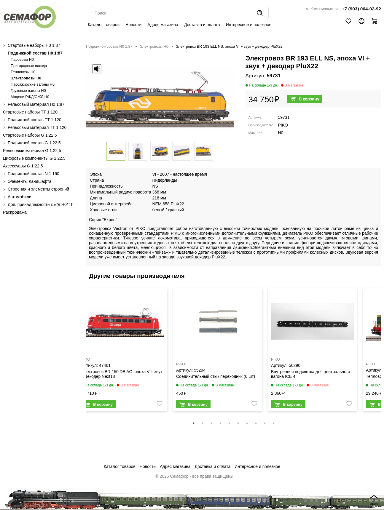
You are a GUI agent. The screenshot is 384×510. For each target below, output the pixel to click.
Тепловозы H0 (23, 72)
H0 (280, 132)
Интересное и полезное (249, 24)
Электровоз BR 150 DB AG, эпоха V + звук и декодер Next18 (121, 374)
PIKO (283, 125)
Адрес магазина (162, 24)
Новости (133, 24)
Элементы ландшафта (29, 181)
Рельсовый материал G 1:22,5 (32, 150)
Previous (82, 353)
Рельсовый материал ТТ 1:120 (37, 127)
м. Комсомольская (322, 9)
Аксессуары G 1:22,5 (23, 166)
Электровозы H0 (26, 78)
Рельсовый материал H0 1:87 (36, 104)
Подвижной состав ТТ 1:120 (34, 119)
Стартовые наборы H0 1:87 (34, 45)
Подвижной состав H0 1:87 (35, 53)
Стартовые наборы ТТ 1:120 (30, 112)
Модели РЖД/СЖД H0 (30, 97)
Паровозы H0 (22, 59)
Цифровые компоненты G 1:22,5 (34, 158)
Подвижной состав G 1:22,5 (34, 142)
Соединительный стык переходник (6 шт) (215, 376)
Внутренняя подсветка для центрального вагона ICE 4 (310, 374)
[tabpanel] (122, 351)
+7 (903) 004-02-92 (361, 8)
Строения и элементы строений (38, 189)
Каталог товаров (103, 24)
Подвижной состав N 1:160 (33, 173)
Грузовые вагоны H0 (28, 91)
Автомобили (19, 196)
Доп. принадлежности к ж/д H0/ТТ (40, 204)
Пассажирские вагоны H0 (33, 84)
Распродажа (15, 212)
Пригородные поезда (29, 66)
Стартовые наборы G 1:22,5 (30, 135)
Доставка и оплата (202, 24)
